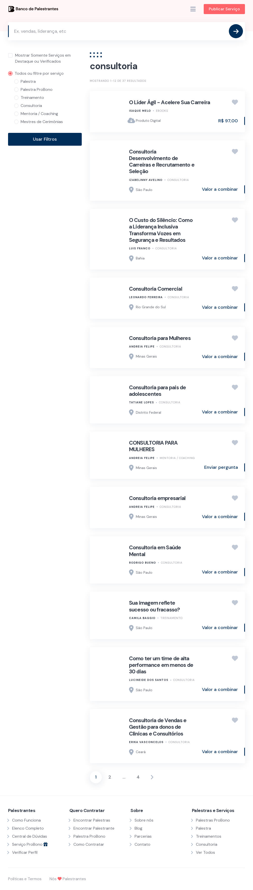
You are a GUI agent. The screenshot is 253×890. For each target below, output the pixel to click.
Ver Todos (205, 852)
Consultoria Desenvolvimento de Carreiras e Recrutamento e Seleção (162, 161)
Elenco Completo (28, 828)
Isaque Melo (140, 110)
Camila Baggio (142, 618)
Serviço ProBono (30, 844)
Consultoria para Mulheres (160, 338)
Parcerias (143, 836)
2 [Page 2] (109, 777)
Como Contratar (88, 844)
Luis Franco (139, 248)
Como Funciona (26, 820)
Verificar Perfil (24, 852)
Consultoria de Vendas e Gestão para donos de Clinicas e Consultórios (158, 727)
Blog (138, 828)
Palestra (203, 828)
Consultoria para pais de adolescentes (157, 391)
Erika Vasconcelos (146, 742)
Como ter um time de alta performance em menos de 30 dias (161, 665)
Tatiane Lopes (141, 402)
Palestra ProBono (89, 836)
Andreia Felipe (142, 346)
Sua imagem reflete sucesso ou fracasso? (154, 606)
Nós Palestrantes (68, 878)
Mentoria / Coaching (177, 458)
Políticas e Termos (24, 878)
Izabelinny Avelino (145, 180)
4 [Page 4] (138, 777)
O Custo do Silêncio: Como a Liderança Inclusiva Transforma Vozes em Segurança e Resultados (161, 230)
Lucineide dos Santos (148, 680)
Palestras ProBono (213, 820)
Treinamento (171, 618)
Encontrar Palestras (91, 820)
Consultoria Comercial (155, 288)
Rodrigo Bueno (142, 562)
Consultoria (178, 180)
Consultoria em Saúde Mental (155, 551)
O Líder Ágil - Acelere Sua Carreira (169, 102)
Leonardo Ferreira (146, 297)
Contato (142, 844)
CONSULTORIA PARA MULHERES (153, 446)
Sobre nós (144, 820)
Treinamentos (208, 836)
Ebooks (162, 110)
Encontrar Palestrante (93, 828)
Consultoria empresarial (157, 498)
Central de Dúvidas (29, 836)
